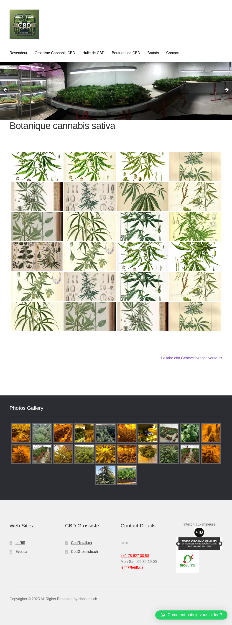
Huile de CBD (93, 53)
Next (226, 90)
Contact (172, 53)
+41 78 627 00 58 (135, 556)
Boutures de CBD (126, 53)
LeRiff (20, 543)
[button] (191, 615)
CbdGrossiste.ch (84, 552)
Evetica (21, 552)
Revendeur (18, 53)
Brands (153, 53)
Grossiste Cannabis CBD (55, 53)
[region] (116, 91)
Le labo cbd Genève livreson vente (189, 358)
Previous (5, 90)
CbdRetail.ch (81, 543)
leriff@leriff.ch (132, 567)
